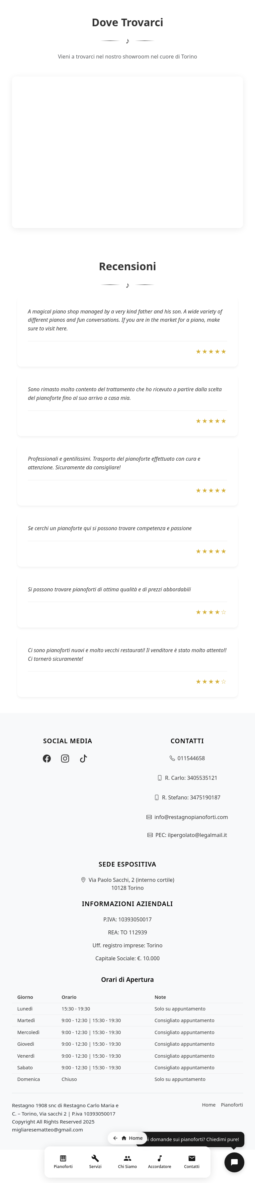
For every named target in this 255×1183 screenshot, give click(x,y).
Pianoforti (232, 1105)
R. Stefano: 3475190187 (191, 797)
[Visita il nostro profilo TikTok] (83, 759)
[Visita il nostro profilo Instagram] (65, 759)
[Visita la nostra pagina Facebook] (47, 759)
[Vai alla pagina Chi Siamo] (127, 1162)
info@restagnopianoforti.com (191, 817)
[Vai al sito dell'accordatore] (159, 1162)
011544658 (191, 758)
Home (208, 1105)
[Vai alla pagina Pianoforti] (63, 1162)
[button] (234, 1162)
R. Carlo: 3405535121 (191, 777)
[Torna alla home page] (127, 1138)
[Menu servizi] (95, 1162)
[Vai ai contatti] (192, 1162)
